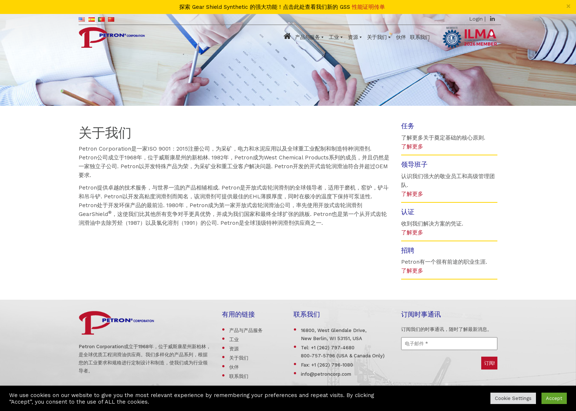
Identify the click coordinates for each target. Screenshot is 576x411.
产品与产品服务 (246, 330)
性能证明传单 (368, 7)
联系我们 (419, 37)
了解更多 (412, 146)
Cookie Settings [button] (513, 398)
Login (476, 19)
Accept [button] (554, 398)
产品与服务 (307, 37)
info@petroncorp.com (326, 374)
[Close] (568, 6)
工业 (334, 37)
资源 (353, 37)
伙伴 (401, 37)
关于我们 (376, 37)
